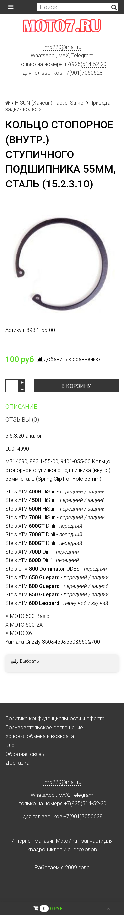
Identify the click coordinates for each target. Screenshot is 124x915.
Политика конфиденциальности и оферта (54, 718)
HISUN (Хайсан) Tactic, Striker (50, 103)
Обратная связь (24, 754)
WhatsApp (43, 55)
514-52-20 (94, 64)
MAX (63, 55)
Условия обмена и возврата (39, 736)
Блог (11, 745)
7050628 (92, 73)
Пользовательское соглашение (44, 727)
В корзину (76, 386)
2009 (71, 867)
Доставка (17, 763)
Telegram (82, 55)
